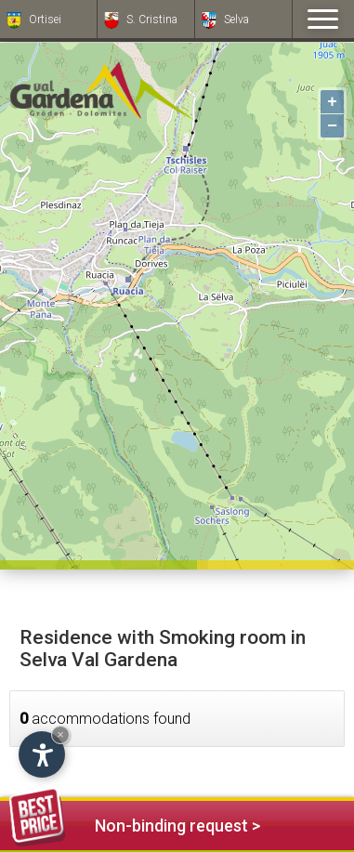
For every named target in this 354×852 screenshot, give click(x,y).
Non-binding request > (134, 822)
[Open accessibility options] (42, 754)
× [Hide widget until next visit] (60, 734)
